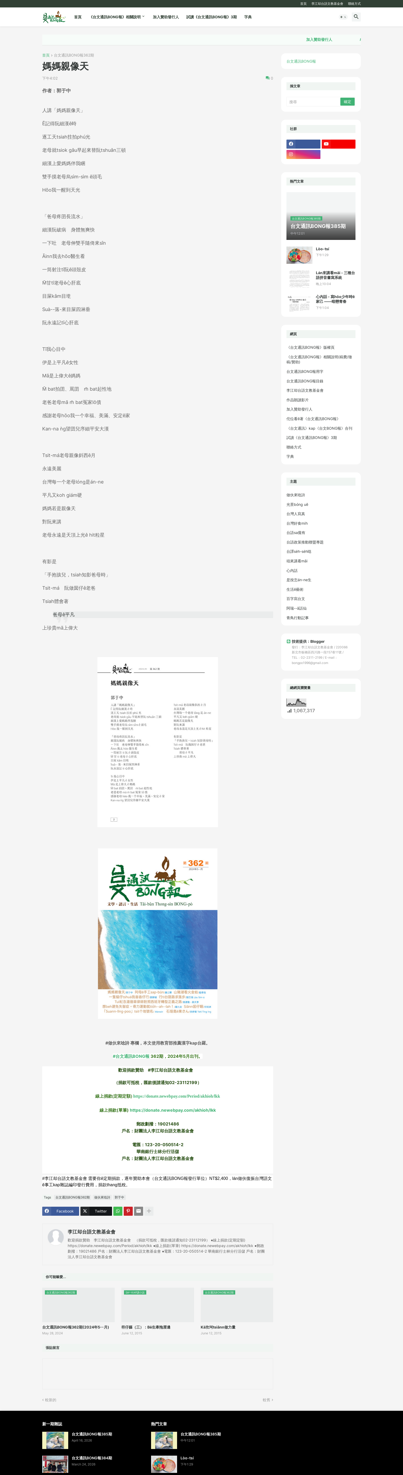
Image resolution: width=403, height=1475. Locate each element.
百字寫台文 (295, 598)
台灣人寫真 (295, 513)
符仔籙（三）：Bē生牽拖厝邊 (145, 1327)
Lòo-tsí (322, 249)
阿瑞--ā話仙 (296, 608)
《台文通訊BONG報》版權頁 (310, 347)
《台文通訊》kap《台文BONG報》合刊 (319, 428)
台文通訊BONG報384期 (92, 1458)
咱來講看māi (296, 561)
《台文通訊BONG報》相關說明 (115, 17)
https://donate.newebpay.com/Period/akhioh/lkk (176, 1096)
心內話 (292, 570)
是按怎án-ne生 (298, 579)
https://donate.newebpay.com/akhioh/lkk (173, 1110)
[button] (343, 17)
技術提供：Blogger (305, 641)
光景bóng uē (297, 504)
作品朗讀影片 (297, 400)
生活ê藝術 (294, 589)
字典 (248, 17)
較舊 (266, 1400)
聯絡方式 (354, 4)
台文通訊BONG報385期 (92, 1434)
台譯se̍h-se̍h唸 (298, 551)
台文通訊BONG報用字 (304, 371)
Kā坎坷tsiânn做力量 (218, 1327)
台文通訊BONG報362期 (74, 55)
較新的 (50, 1400)
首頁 (303, 4)
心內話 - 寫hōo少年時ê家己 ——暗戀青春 (335, 299)
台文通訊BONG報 (301, 61)
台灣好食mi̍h (297, 523)
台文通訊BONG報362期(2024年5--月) (75, 1327)
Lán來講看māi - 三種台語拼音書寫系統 (335, 275)
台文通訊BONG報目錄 (304, 381)
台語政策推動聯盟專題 (305, 542)
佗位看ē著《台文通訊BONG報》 (313, 418)
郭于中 (119, 1197)
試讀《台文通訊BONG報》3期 (211, 17)
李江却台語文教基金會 (327, 4)
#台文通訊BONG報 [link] (131, 1056)
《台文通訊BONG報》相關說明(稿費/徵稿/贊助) (319, 359)
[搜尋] (313, 102)
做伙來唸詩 (102, 1197)
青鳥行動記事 (297, 617)
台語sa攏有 (295, 532)
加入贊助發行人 (166, 17)
